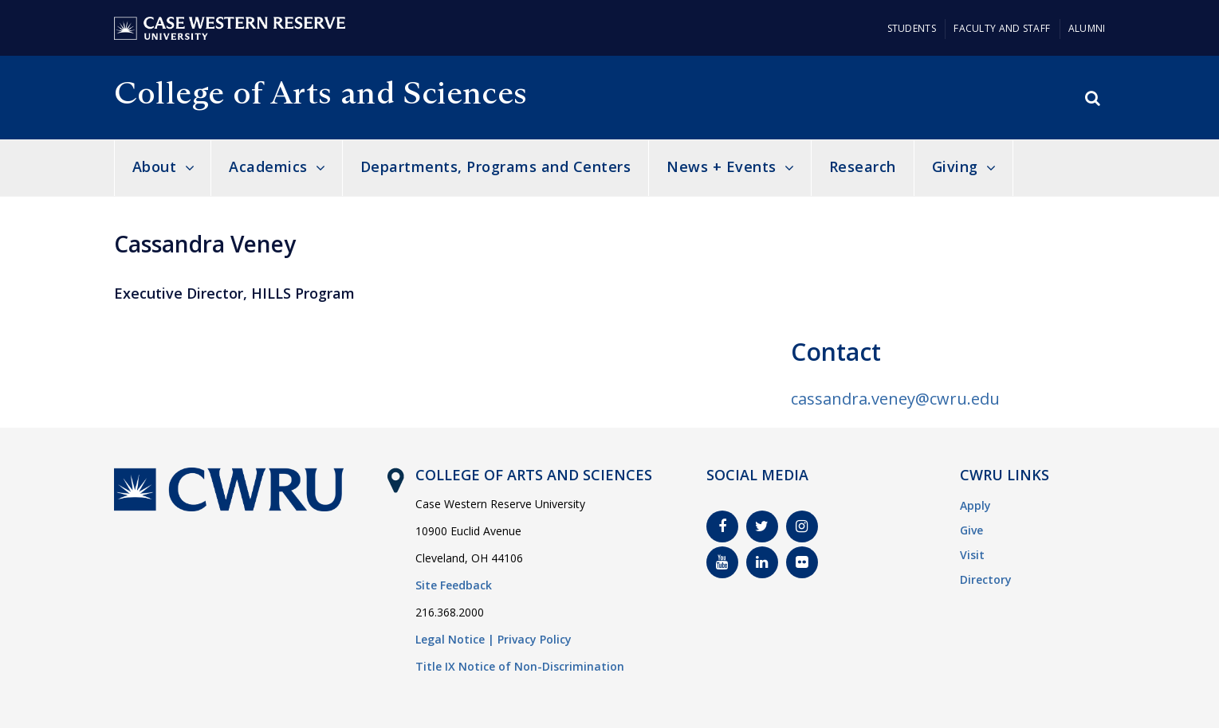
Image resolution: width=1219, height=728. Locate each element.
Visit (972, 554)
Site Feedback (453, 585)
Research (862, 166)
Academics (268, 166)
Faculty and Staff (1002, 28)
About (154, 166)
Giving (955, 166)
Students (911, 28)
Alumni (1087, 28)
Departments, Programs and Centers (495, 166)
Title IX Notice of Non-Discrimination (519, 666)
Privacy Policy (534, 639)
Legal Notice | (454, 639)
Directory (986, 579)
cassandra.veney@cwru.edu (895, 398)
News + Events (722, 166)
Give (971, 530)
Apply (975, 505)
